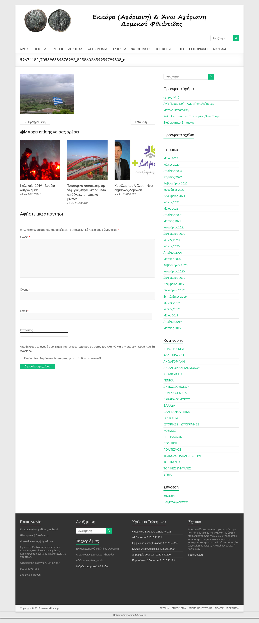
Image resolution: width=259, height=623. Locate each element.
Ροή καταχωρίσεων (175, 502)
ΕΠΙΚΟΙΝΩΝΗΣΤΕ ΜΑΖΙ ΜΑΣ (208, 49)
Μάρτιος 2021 (172, 221)
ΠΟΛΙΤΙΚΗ (170, 443)
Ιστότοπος (26, 330)
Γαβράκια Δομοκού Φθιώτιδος (92, 566)
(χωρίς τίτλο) (171, 97)
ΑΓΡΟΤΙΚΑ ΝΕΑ (173, 349)
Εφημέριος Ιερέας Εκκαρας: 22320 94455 (155, 543)
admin (23, 194)
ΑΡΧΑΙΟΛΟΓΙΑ (173, 374)
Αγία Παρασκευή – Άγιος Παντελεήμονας (188, 103)
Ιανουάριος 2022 (174, 189)
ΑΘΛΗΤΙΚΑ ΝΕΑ (173, 355)
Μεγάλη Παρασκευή (175, 110)
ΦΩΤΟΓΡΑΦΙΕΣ (141, 49)
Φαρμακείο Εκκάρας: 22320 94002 (151, 531)
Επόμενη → (142, 122)
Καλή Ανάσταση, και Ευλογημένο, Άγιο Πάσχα (191, 116)
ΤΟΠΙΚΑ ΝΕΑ (172, 462)
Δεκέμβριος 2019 (174, 277)
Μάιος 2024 (170, 158)
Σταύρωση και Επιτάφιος (178, 122)
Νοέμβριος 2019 (173, 284)
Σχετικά (194, 521)
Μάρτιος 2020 (172, 258)
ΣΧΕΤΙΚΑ (164, 608)
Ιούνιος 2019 (171, 309)
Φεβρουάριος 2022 (175, 183)
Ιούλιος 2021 (171, 202)
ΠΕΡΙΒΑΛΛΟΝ (172, 437)
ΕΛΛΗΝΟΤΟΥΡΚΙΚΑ (176, 411)
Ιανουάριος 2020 (174, 271)
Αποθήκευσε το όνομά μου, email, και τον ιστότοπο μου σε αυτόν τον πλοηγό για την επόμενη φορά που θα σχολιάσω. (87, 349)
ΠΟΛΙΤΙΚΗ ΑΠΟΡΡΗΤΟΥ (227, 608)
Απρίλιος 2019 (172, 321)
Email (24, 310)
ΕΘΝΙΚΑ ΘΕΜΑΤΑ (175, 393)
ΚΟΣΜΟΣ (169, 430)
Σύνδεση (168, 495)
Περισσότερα (195, 554)
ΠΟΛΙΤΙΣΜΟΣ (172, 449)
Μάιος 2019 (170, 315)
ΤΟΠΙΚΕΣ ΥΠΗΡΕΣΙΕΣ (170, 49)
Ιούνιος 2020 (171, 246)
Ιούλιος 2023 (171, 164)
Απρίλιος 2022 (172, 177)
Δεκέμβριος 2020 (174, 233)
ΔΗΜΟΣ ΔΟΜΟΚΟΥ (176, 386)
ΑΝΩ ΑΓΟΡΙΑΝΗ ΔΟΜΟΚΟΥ (181, 367)
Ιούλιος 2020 (171, 240)
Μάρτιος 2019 (172, 328)
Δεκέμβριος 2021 (174, 196)
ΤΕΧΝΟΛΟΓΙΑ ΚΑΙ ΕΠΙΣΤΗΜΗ (182, 455)
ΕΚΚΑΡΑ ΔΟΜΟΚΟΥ (176, 399)
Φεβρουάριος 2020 (175, 265)
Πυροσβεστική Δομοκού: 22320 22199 (153, 560)
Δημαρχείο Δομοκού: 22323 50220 (151, 554)
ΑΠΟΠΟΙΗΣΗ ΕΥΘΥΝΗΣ (200, 608)
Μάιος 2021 (170, 208)
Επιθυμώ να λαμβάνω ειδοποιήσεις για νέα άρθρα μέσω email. (62, 358)
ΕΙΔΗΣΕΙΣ (57, 49)
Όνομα (25, 289)
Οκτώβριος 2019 (174, 290)
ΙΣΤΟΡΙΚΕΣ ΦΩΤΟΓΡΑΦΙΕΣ (181, 424)
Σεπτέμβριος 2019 (175, 296)
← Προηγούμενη (35, 122)
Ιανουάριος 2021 (174, 227)
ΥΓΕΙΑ (167, 474)
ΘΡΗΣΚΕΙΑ (119, 49)
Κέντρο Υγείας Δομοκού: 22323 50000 (153, 548)
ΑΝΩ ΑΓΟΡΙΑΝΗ (174, 361)
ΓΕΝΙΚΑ (168, 380)
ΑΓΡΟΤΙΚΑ (75, 49)
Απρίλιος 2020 (172, 252)
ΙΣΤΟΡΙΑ (40, 49)
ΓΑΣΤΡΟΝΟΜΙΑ (97, 49)
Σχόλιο (25, 237)
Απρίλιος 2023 (172, 170)
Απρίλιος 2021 (172, 214)
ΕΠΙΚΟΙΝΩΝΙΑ (179, 608)
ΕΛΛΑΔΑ (169, 405)
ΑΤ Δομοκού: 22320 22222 (147, 537)
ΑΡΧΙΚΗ (25, 49)
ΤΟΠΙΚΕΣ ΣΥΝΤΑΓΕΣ (177, 468)
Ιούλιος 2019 (171, 302)
